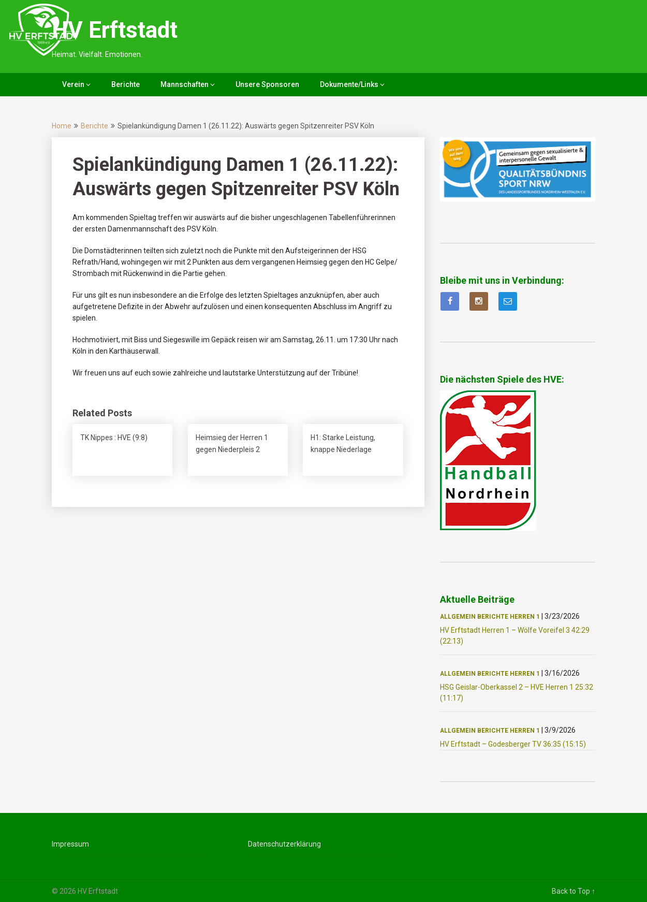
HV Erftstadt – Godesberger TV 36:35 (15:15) (513, 744)
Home (61, 126)
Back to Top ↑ (573, 891)
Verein (73, 84)
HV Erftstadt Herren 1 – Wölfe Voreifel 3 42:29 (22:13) (515, 635)
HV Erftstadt (115, 30)
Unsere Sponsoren (267, 84)
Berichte (125, 84)
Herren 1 (525, 616)
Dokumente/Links (349, 84)
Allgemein (458, 616)
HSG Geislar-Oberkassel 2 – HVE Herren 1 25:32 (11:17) (516, 692)
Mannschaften (184, 84)
